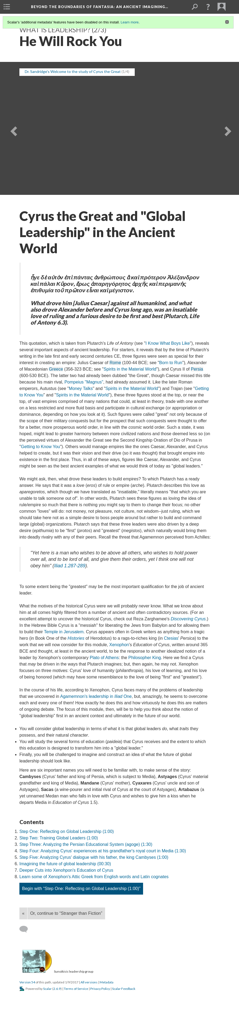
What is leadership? (54, 30)
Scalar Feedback (123, 989)
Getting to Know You (40, 446)
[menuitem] (6, 6)
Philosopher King (144, 657)
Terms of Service (76, 989)
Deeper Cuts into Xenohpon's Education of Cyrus (66, 870)
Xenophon (119, 644)
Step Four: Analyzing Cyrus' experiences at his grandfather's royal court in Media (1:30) (102, 851)
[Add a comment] (26, 929)
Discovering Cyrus (188, 619)
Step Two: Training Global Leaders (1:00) (58, 838)
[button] (208, 6)
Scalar (47, 989)
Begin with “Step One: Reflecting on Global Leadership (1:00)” (81, 888)
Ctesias (171, 638)
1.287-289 (69, 565)
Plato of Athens (104, 657)
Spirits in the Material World (130, 369)
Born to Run (170, 362)
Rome (115, 362)
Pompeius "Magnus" (83, 382)
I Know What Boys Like (168, 343)
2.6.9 (57, 989)
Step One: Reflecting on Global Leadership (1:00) (66, 831)
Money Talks (81, 388)
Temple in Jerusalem (64, 631)
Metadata (106, 982)
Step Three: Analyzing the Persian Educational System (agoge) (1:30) (85, 844)
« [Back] (23, 913)
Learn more (129, 22)
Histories (76, 638)
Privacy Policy (100, 989)
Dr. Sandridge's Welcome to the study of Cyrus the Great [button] (73, 71)
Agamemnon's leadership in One (95, 696)
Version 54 (27, 982)
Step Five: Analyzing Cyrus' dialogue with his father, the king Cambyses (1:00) (93, 857)
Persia (197, 369)
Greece (56, 369)
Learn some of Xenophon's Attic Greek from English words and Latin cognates (94, 876)
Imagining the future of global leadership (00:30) (65, 863)
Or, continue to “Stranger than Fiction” (66, 913)
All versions (89, 982)
